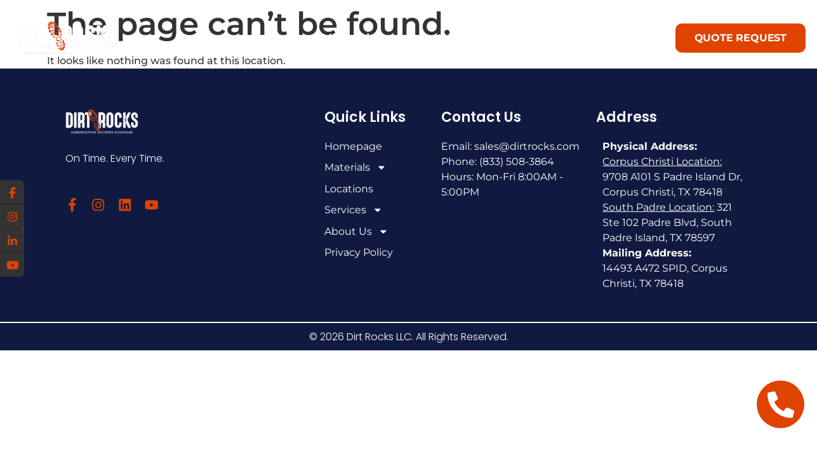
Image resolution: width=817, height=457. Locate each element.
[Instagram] (12, 215)
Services (534, 38)
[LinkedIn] (12, 241)
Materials (348, 38)
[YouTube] (12, 266)
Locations (438, 38)
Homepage (353, 146)
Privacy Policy (358, 254)
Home (270, 38)
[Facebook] (12, 190)
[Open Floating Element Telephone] (780, 404)
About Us (637, 38)
